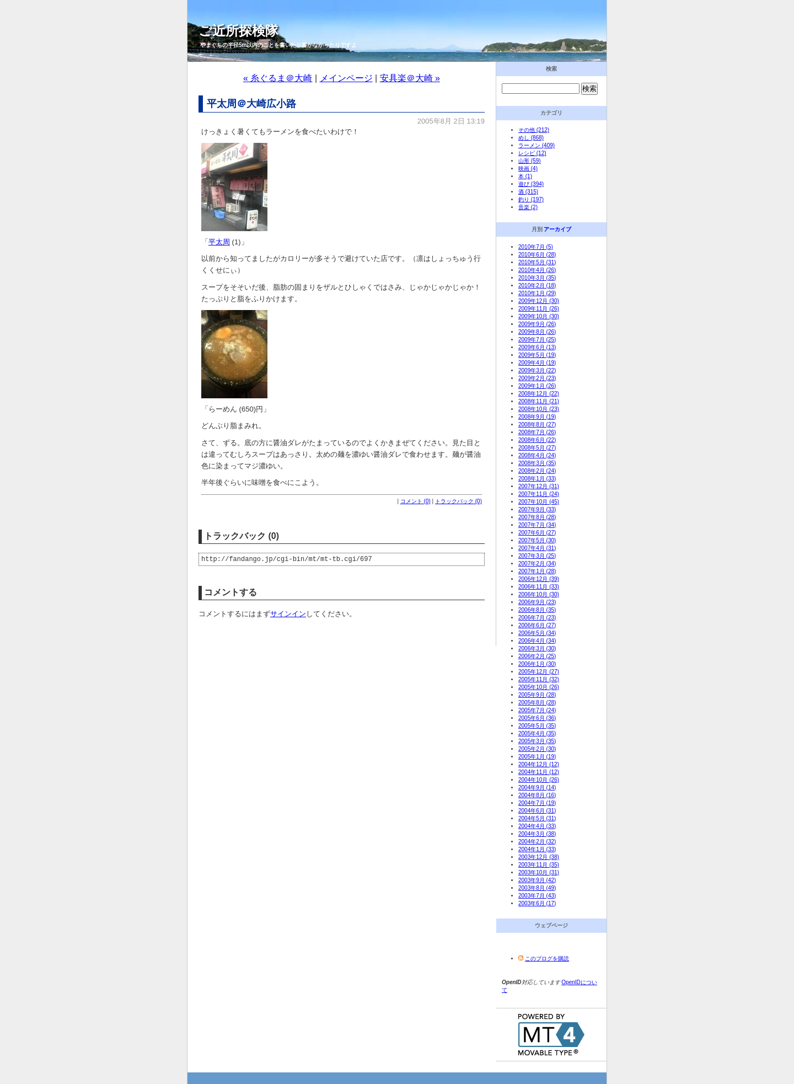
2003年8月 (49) (537, 888)
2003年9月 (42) (537, 880)
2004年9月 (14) (537, 787)
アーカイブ (557, 229)
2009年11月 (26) (538, 309)
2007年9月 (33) (537, 509)
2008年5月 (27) (537, 448)
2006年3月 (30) (537, 648)
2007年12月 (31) (538, 486)
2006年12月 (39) (538, 579)
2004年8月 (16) (537, 795)
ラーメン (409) (536, 145)
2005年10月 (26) (538, 687)
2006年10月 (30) (538, 594)
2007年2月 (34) (537, 563)
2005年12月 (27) (538, 672)
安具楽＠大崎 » (410, 78)
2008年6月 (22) (537, 440)
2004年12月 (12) (538, 764)
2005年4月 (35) (537, 733)
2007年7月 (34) (537, 525)
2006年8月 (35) (537, 610)
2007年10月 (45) (538, 502)
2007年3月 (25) (537, 556)
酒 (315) (528, 192)
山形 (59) (529, 161)
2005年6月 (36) (537, 718)
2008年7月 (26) (537, 432)
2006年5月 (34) (537, 633)
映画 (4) (528, 168)
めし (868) (531, 138)
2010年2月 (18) (537, 285)
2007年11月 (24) (538, 494)
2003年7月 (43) (537, 896)
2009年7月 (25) (537, 340)
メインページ (346, 78)
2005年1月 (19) (537, 757)
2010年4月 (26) (537, 270)
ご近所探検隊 (238, 30)
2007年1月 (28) (537, 571)
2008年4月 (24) (537, 455)
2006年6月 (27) (537, 625)
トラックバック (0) (458, 501)
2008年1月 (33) (537, 479)
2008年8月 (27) (537, 424)
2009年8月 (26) (537, 332)
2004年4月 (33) (537, 826)
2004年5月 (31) (537, 818)
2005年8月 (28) (537, 702)
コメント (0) (415, 501)
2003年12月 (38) (538, 857)
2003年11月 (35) (538, 865)
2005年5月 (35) (537, 726)
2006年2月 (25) (537, 656)
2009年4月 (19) (537, 363)
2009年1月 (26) (537, 386)
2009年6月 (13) (537, 347)
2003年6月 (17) (537, 903)
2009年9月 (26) (537, 324)
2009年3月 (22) (537, 370)
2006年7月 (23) (537, 618)
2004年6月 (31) (537, 811)
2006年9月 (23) (537, 602)
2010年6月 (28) (537, 255)
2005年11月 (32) (538, 679)
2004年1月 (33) (537, 849)
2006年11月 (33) (538, 587)
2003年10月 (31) (538, 872)
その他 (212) (533, 130)
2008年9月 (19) (537, 417)
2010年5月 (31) (537, 262)
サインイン (288, 615)
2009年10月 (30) (538, 316)
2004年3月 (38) (537, 834)
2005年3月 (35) (537, 741)
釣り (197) (531, 199)
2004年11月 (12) (538, 772)
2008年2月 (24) (537, 471)
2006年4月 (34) (537, 641)
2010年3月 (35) (537, 278)
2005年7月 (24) (537, 710)
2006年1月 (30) (537, 664)
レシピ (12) (532, 153)
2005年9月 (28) (537, 695)
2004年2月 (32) (537, 842)
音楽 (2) (528, 207)
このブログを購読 (547, 958)
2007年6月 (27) (537, 533)
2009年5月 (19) (537, 355)
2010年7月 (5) (535, 247)
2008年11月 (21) (538, 401)
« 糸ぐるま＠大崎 (277, 78)
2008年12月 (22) (538, 394)
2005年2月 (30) (537, 749)
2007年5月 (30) (537, 540)
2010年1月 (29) (537, 293)
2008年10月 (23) (538, 409)
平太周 (219, 242)
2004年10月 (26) (538, 780)
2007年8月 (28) (537, 517)
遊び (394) (531, 184)
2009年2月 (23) (537, 378)
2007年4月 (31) (537, 548)
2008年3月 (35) (537, 463)
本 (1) (525, 176)
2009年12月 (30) (538, 301)
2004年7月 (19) (537, 803)
